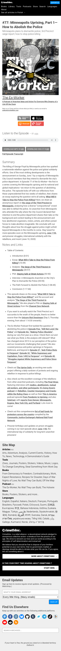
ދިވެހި (52, 518)
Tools (18, 6)
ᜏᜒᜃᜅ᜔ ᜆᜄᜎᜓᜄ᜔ (36, 522)
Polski (25, 504)
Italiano (23, 501)
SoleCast (11, 400)
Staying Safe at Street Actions (30, 274)
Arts (4, 452)
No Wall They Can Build (29, 480)
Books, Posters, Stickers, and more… (20, 494)
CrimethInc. (7, 2)
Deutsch (32, 501)
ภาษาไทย (7, 518)
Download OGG (38, 149)
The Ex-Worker (9, 487)
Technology (18, 456)
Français (42, 501)
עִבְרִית (51, 515)
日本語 (51, 504)
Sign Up (53, 602)
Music (47, 463)
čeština (43, 508)
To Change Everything (13, 466)
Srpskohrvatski (46, 511)
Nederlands (32, 511)
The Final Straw (51, 382)
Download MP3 (14, 149)
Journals (13, 463)
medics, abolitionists (39, 385)
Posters (23, 463)
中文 (17, 508)
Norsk (25, 522)
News (9, 456)
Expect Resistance (11, 477)
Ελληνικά (34, 504)
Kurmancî (16, 522)
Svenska (35, 515)
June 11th (51, 233)
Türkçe (14, 511)
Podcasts (27, 6)
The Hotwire (48, 487)
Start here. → (50, 568)
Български (8, 508)
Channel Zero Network (39, 306)
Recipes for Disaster (32, 477)
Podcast (6, 484)
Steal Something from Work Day (41, 466)
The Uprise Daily (24, 367)
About (4, 9)
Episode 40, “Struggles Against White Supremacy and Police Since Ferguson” (31, 359)
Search (42, 6)
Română (12, 515)
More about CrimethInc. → (44, 556)
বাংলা (27, 515)
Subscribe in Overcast (24, 123)
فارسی (22, 511)
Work (53, 473)
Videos (40, 463)
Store (35, 6)
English (6, 501)
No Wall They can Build (29, 487)
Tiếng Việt (36, 518)
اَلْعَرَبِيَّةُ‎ (21, 515)
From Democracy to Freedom (17, 473)
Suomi (43, 504)
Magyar (6, 511)
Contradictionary (41, 473)
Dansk (44, 515)
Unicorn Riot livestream (32, 317)
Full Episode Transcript (12, 154)
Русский (17, 504)
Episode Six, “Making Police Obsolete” (35, 332)
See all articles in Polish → (13, 12)
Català (46, 518)
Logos (55, 463)
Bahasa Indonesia (29, 508)
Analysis (23, 452)
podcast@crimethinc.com (10, 110)
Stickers (32, 463)
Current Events (35, 452)
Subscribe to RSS (23, 118)
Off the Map (48, 480)
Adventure (13, 452)
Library (11, 6)
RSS (12, 450)
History (47, 452)
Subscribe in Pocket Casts (37, 123)
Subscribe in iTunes (37, 118)
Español (15, 501)
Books (4, 6)
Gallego (6, 522)
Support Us (55, 2)
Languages (52, 6)
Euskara (52, 508)
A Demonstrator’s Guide (37, 456)
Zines (5, 463)
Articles (6, 449)
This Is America (49, 394)
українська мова (22, 518)
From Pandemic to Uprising (35, 397)
